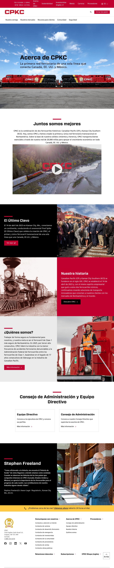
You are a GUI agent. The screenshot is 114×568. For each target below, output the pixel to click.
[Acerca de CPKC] (35, 4)
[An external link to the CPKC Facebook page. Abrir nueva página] (5, 543)
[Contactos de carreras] (42, 526)
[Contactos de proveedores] (44, 542)
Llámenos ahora (61, 508)
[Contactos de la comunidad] (44, 539)
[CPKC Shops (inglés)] (91, 554)
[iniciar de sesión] (102, 12)
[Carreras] (81, 4)
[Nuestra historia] (71, 529)
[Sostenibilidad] (47, 4)
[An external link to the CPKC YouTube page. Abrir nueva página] (25, 543)
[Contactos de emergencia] (44, 533)
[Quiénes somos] (71, 533)
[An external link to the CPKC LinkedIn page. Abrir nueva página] (15, 543)
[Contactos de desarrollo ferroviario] (47, 529)
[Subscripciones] (68, 554)
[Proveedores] (92, 4)
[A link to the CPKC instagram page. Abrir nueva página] (10, 543)
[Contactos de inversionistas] (44, 536)
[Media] (72, 4)
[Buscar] (91, 12)
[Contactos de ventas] (42, 545)
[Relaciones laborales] (45, 554)
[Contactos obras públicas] (43, 548)
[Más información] (24, 426)
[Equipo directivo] (72, 526)
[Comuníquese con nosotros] (47, 519)
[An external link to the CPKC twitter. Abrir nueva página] (20, 543)
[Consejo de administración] (75, 523)
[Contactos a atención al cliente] (45, 523)
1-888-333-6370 (9, 539)
